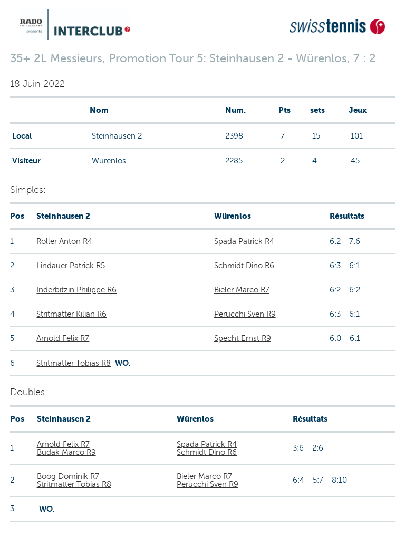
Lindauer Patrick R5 (70, 265)
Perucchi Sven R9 (245, 314)
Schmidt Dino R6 (244, 265)
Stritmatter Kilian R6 (71, 314)
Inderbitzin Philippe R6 (76, 290)
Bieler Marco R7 (241, 290)
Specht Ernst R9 (242, 338)
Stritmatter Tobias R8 (73, 363)
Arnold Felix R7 (62, 338)
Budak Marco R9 (66, 452)
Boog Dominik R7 (68, 476)
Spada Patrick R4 (244, 241)
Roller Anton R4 (64, 241)
